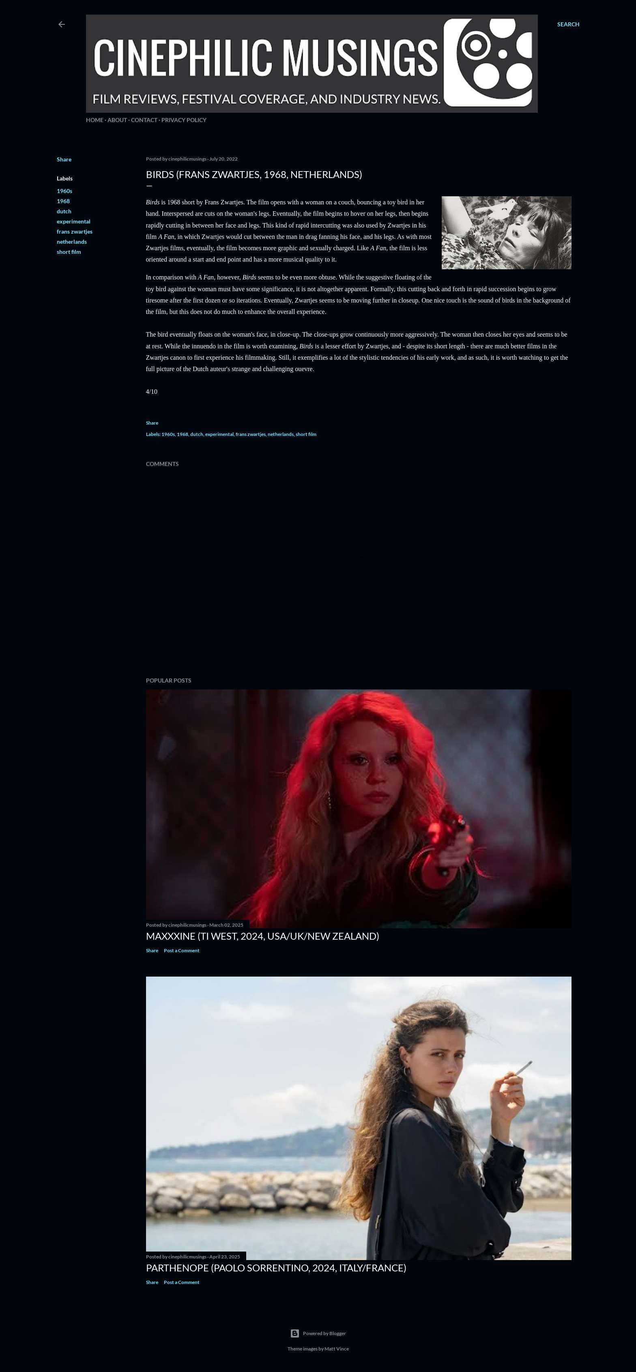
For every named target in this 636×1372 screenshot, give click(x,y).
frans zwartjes (74, 231)
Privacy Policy (183, 119)
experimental (73, 221)
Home (94, 119)
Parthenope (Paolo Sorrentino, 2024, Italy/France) (276, 1267)
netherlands (72, 241)
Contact (144, 119)
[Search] (568, 24)
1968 (63, 201)
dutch (64, 211)
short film (69, 251)
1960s (64, 190)
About (117, 119)
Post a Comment (182, 950)
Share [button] (64, 159)
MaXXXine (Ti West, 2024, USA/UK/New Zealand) (262, 936)
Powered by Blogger (318, 1333)
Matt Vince (336, 1349)
